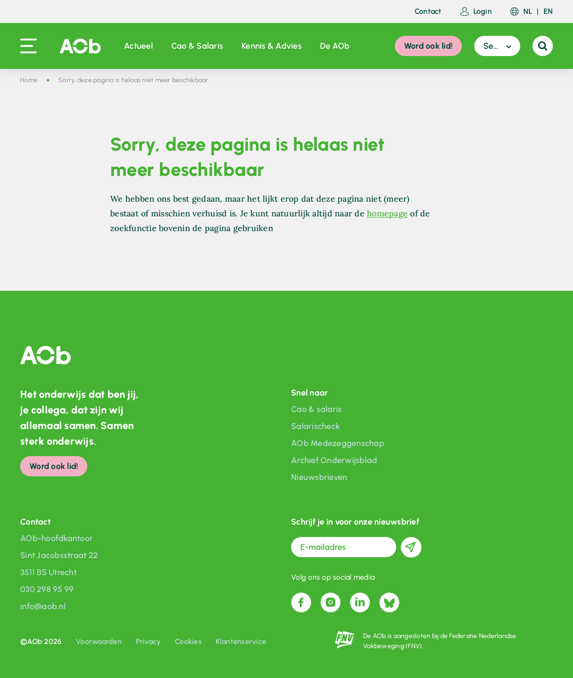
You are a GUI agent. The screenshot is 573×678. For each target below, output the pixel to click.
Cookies (188, 641)
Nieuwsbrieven (319, 477)
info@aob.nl (43, 606)
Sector (495, 46)
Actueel (138, 46)
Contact (428, 11)
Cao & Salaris (197, 46)
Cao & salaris (316, 409)
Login (476, 11)
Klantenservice (241, 641)
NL (528, 11)
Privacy (148, 641)
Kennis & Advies (272, 46)
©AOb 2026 (41, 641)
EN (548, 11)
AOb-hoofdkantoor (56, 538)
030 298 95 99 (46, 589)
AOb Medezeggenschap (337, 443)
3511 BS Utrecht (48, 572)
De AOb (335, 46)
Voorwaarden (99, 641)
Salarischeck (315, 426)
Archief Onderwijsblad (334, 460)
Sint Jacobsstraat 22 (59, 555)
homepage (387, 213)
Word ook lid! (428, 46)
